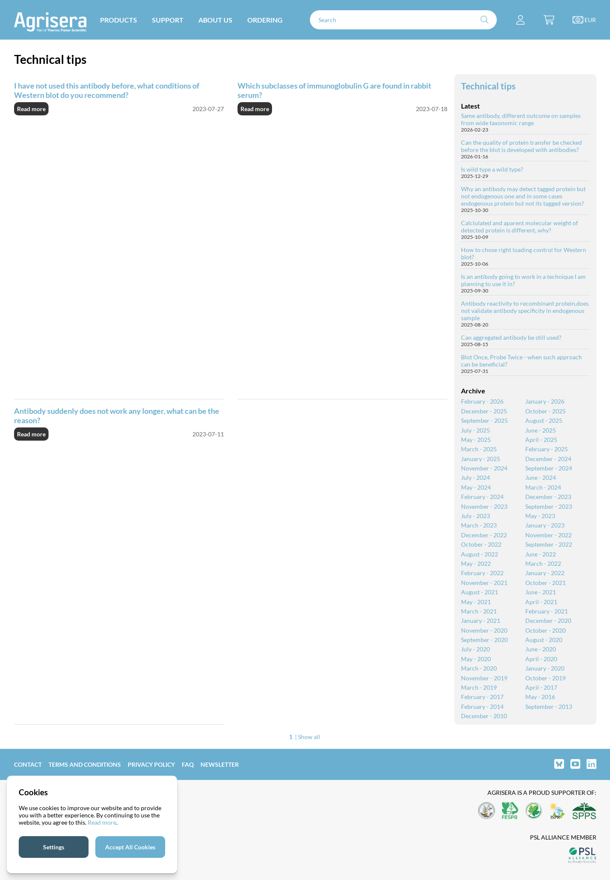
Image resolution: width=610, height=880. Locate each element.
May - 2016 (540, 696)
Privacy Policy (151, 764)
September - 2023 (548, 506)
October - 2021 (545, 582)
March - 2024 (543, 487)
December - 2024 (548, 458)
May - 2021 (476, 601)
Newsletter (219, 764)
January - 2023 (544, 525)
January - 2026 (544, 401)
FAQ (188, 764)
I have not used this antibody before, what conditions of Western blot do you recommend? (106, 90)
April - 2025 (541, 439)
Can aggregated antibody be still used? (511, 337)
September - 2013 (548, 706)
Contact (28, 764)
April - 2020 (541, 658)
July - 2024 (475, 477)
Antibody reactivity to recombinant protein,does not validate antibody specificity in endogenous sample (525, 310)
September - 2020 (484, 639)
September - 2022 (548, 544)
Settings (53, 847)
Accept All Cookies (130, 847)
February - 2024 (482, 496)
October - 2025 (545, 411)
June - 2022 (540, 554)
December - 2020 (548, 620)
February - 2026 (482, 401)
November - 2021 (484, 582)
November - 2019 (484, 678)
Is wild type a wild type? (492, 169)
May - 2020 (476, 658)
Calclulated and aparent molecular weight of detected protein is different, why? (519, 226)
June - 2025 (540, 430)
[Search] (403, 19)
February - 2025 (546, 449)
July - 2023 (475, 515)
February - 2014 (482, 706)
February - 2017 (482, 696)
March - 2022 (543, 563)
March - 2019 (479, 687)
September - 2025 (484, 420)
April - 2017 (541, 687)
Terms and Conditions (85, 764)
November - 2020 (484, 630)
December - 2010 (484, 715)
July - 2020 (475, 649)
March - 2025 (479, 449)
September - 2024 (548, 468)
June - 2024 (540, 477)
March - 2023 (479, 525)
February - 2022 (482, 572)
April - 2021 (541, 601)
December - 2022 (484, 535)
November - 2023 (484, 506)
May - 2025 (476, 439)
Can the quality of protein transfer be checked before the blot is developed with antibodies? (521, 146)
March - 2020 (479, 668)
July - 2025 (475, 430)
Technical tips (488, 85)
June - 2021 (540, 592)
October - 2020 (545, 630)
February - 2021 (546, 611)
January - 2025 (480, 458)
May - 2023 (540, 515)
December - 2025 (484, 411)
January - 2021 (480, 620)
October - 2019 (545, 678)
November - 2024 (484, 468)
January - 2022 (544, 572)
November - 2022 (548, 535)
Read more (31, 108)
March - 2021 (479, 611)
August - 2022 (479, 554)
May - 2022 (476, 563)
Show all (309, 736)
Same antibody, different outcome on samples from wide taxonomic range (521, 119)
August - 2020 (543, 639)
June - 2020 (540, 649)
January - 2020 (544, 668)
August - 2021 (479, 592)
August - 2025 (543, 420)
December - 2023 (548, 496)
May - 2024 (476, 487)
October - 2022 (481, 544)
